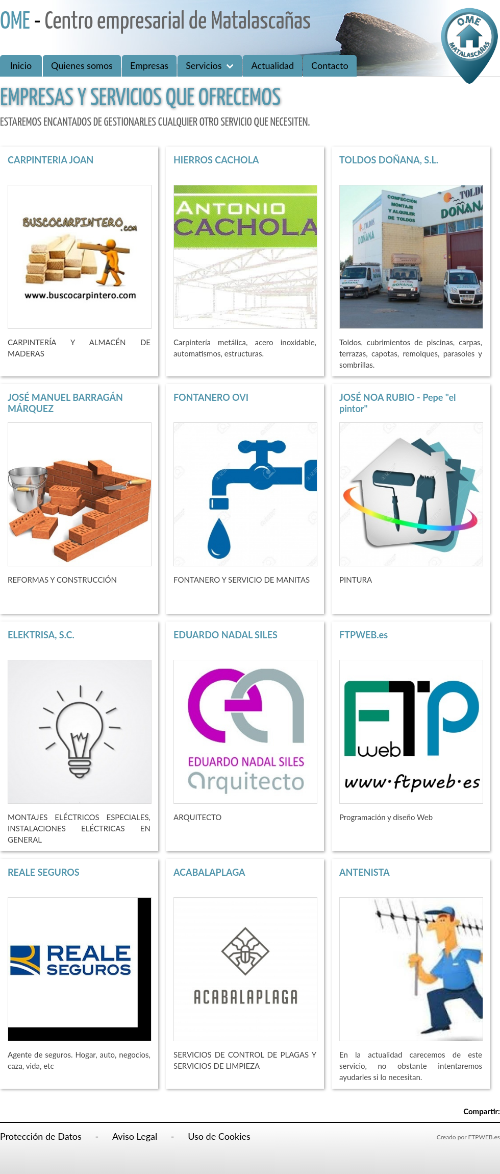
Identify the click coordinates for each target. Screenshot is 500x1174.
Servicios (210, 65)
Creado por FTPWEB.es (468, 1137)
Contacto (329, 65)
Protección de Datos (41, 1136)
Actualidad (272, 65)
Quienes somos (82, 65)
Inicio (21, 65)
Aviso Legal (134, 1136)
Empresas (149, 65)
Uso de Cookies (219, 1136)
